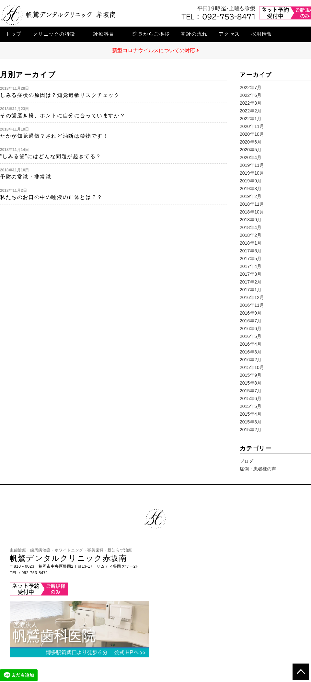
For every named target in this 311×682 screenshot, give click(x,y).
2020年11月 (252, 126)
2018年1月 (250, 243)
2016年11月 (252, 305)
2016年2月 (250, 359)
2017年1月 (250, 289)
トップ (14, 34)
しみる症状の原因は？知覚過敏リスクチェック (60, 95)
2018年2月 (250, 235)
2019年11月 (252, 165)
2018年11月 (252, 204)
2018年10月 (252, 211)
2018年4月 (250, 227)
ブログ (246, 461)
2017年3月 (250, 274)
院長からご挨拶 (151, 34)
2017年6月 (250, 250)
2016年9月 (250, 313)
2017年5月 (250, 258)
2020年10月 (252, 134)
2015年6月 (250, 398)
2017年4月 (250, 266)
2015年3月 (250, 421)
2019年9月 (250, 180)
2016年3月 (250, 351)
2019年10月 (252, 173)
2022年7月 (250, 87)
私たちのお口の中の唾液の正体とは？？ (51, 197)
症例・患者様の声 (258, 468)
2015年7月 (250, 390)
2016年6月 (250, 328)
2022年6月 (250, 95)
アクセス (229, 34)
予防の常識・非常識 (25, 176)
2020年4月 (250, 157)
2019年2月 (250, 196)
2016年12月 (252, 297)
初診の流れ (194, 34)
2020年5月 (250, 149)
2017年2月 (250, 281)
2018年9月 (250, 219)
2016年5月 (250, 336)
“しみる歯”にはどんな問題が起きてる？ (50, 156)
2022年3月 (250, 103)
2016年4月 (250, 344)
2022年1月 (250, 118)
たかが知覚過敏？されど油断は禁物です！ (54, 136)
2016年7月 (250, 320)
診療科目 (104, 34)
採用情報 (261, 34)
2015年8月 (250, 383)
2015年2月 (250, 429)
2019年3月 (250, 188)
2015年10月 (252, 367)
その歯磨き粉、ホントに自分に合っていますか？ (62, 115)
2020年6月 (250, 141)
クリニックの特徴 (54, 34)
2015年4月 (250, 414)
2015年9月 (250, 375)
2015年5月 (250, 406)
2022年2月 (250, 110)
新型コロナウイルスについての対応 (155, 50)
